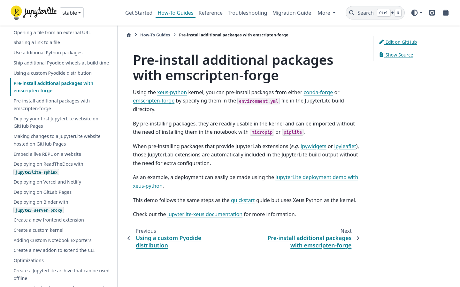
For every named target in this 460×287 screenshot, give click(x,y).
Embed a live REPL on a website (47, 154)
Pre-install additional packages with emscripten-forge (53, 87)
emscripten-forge (153, 100)
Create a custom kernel (38, 230)
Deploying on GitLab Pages (42, 192)
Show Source (396, 55)
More (325, 12)
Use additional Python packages (47, 52)
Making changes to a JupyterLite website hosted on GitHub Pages (56, 140)
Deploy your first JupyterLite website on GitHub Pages (55, 122)
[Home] (128, 35)
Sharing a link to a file (36, 42)
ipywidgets (313, 146)
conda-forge (318, 92)
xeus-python (172, 92)
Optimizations (28, 260)
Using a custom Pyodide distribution (52, 73)
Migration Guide (291, 12)
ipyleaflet (345, 146)
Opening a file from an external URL (52, 32)
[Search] (375, 12)
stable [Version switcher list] (70, 12)
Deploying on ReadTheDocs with (48, 168)
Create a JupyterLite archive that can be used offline (61, 274)
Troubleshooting (247, 12)
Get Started (138, 12)
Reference (211, 12)
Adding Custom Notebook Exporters (52, 240)
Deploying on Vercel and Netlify (47, 182)
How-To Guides (175, 12)
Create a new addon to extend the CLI (54, 250)
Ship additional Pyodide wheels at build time (61, 63)
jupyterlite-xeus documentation (204, 214)
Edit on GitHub (398, 42)
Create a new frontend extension (48, 220)
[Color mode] (416, 12)
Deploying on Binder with (40, 206)
